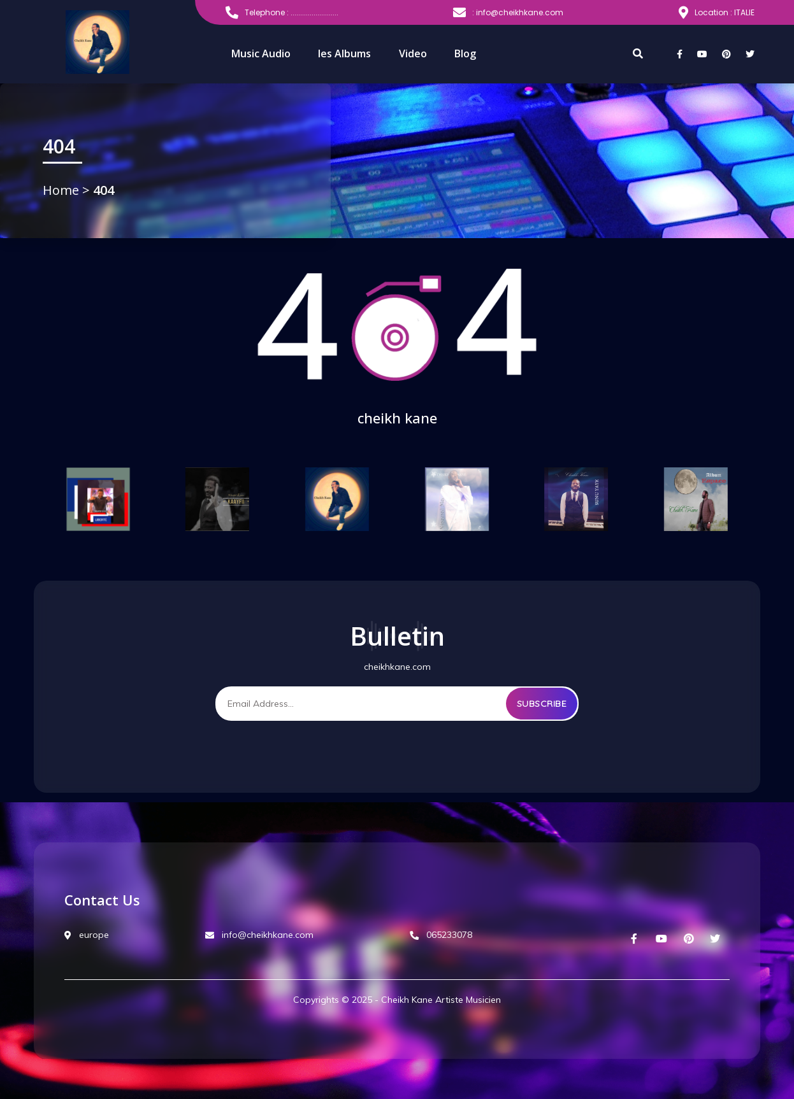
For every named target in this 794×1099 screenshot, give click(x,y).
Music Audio (261, 53)
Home (62, 190)
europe (86, 934)
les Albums (344, 53)
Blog (465, 53)
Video (413, 53)
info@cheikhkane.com (259, 934)
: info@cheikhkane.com (508, 12)
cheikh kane (397, 417)
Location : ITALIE (716, 12)
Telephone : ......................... (282, 12)
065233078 (441, 934)
